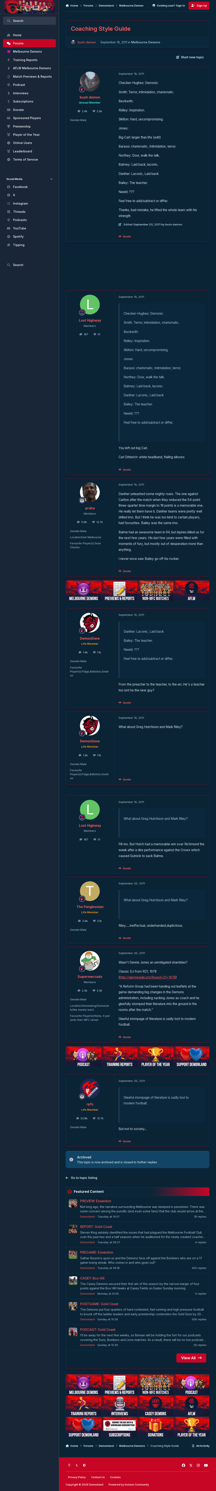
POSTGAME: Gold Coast (99, 1304)
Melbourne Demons (145, 42)
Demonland (87, 1216)
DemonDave (90, 638)
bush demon (87, 42)
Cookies (115, 1477)
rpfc (89, 1104)
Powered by (129, 1484)
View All (191, 1358)
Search (15, 21)
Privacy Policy (77, 1477)
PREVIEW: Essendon (95, 1201)
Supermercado (90, 977)
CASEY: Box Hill (92, 1278)
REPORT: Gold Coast (96, 1227)
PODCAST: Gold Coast (97, 1330)
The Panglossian (90, 907)
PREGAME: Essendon (96, 1252)
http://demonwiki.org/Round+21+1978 (148, 977)
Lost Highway (90, 320)
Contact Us (98, 1477)
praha (90, 508)
